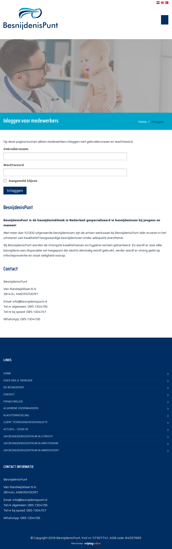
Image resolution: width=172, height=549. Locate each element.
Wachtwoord (13, 164)
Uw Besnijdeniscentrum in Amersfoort (31, 450)
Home (142, 121)
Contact (9, 394)
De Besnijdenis (13, 387)
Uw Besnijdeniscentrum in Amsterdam (30, 443)
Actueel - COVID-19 (15, 429)
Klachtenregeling (16, 415)
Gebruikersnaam (15, 148)
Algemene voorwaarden (20, 408)
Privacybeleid (13, 402)
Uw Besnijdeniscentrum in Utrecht (28, 436)
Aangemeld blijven (23, 180)
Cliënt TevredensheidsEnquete (25, 422)
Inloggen (15, 190)
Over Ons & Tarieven (17, 380)
